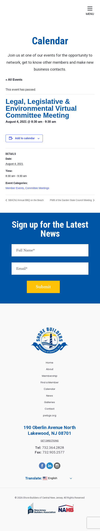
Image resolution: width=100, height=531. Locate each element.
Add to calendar (25, 138)
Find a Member (50, 382)
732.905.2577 (53, 452)
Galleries (49, 402)
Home (49, 362)
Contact (49, 409)
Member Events (15, 188)
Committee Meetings (37, 188)
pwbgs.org (49, 415)
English (50, 478)
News (49, 395)
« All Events (14, 79)
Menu (90, 14)
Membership (49, 376)
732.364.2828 (53, 447)
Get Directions (50, 440)
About (49, 369)
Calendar (49, 389)
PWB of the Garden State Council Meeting (71, 200)
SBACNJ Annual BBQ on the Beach (26, 200)
